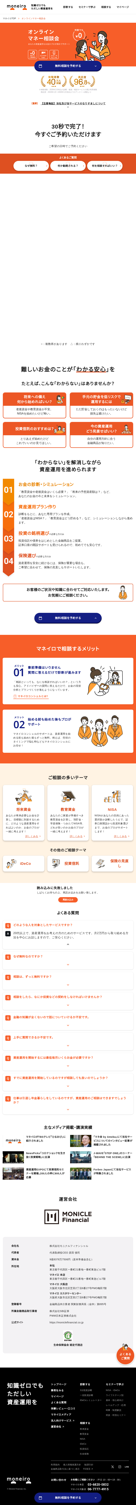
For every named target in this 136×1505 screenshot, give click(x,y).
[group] (68, 7)
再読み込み (68, 900)
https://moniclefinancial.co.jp (67, 1322)
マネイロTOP (9, 18)
